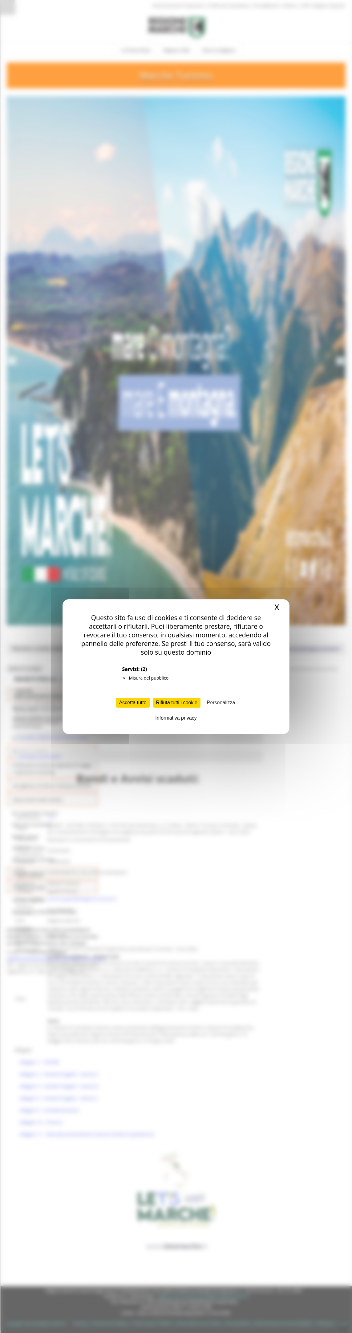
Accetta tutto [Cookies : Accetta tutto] (133, 702)
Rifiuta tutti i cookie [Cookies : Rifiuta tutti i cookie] (176, 702)
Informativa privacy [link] (175, 718)
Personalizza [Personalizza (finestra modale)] (221, 702)
